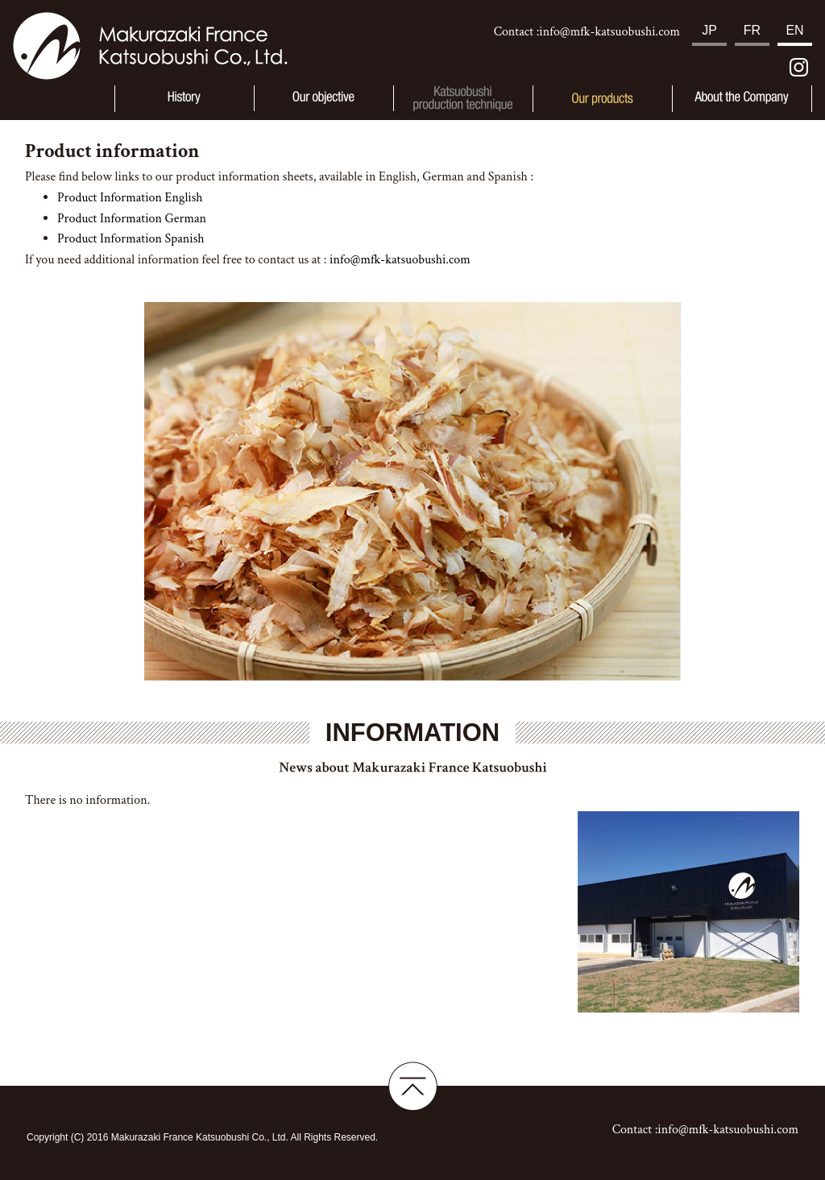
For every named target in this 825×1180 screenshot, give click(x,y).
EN (794, 30)
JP (709, 30)
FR (752, 30)
